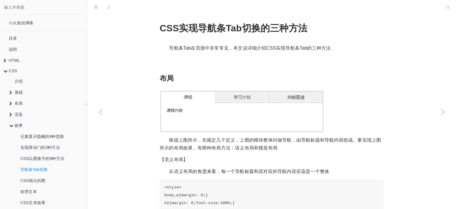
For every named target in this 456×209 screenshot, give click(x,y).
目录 (13, 38)
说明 (13, 49)
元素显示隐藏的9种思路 (42, 136)
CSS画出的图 (32, 180)
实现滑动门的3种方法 (40, 147)
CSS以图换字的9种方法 (42, 158)
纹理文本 (28, 191)
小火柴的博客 (21, 23)
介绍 (19, 81)
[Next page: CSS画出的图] (443, 112)
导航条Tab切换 (34, 169)
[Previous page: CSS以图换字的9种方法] (100, 112)
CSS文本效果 (32, 202)
